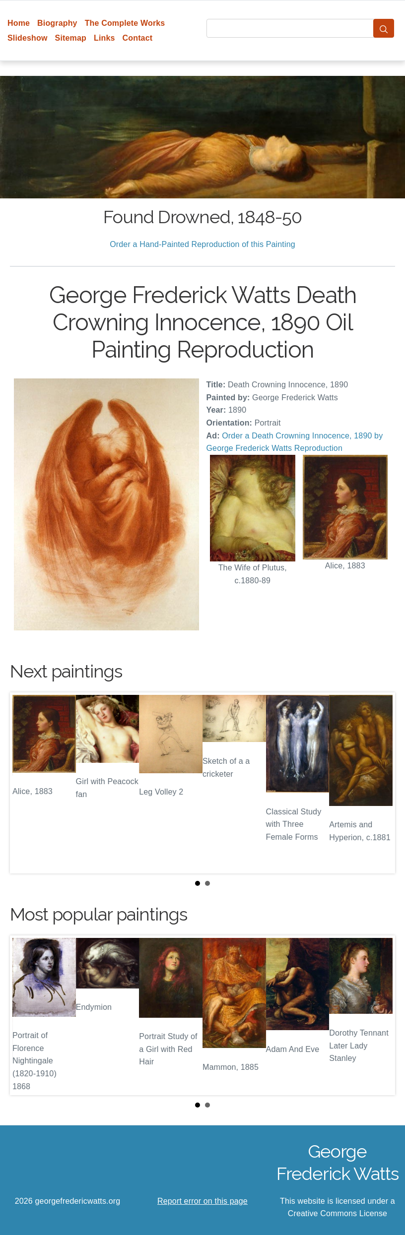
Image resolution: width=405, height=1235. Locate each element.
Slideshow (27, 38)
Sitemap (70, 38)
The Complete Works (125, 23)
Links (104, 38)
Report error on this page (202, 1201)
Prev (25, 783)
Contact (138, 38)
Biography (57, 23)
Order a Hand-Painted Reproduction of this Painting (202, 244)
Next (380, 783)
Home (18, 23)
